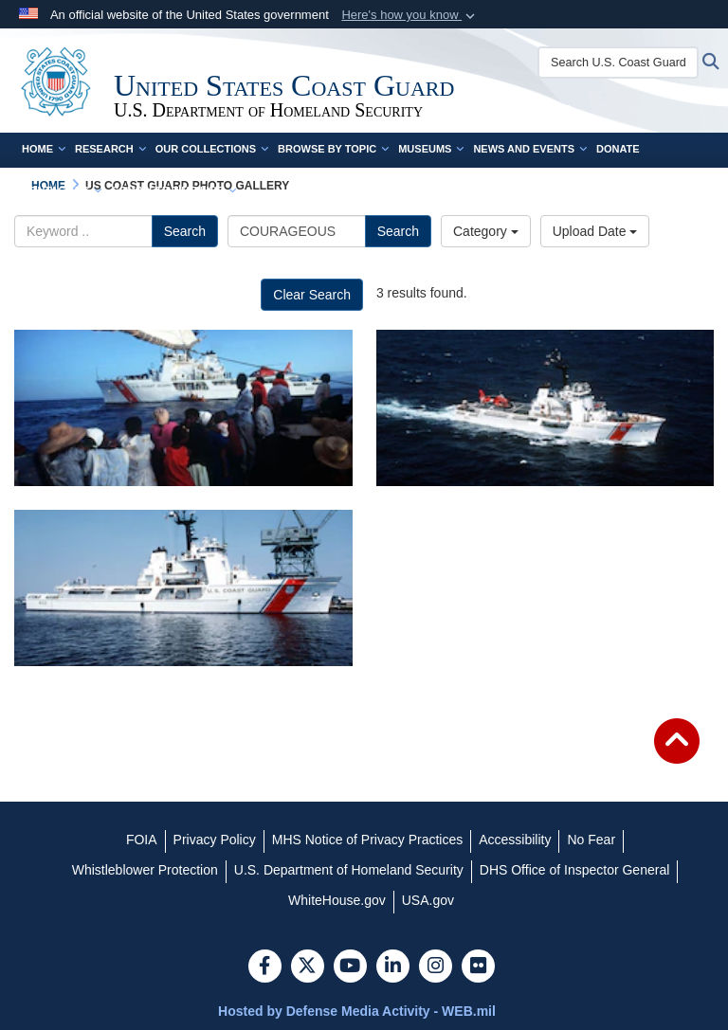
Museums (431, 148)
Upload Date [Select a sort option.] (595, 231)
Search (185, 231)
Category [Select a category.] (486, 231)
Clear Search (312, 294)
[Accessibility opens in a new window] (515, 839)
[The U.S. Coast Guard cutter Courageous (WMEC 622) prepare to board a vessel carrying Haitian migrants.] (183, 408)
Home (43, 148)
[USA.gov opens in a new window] (428, 900)
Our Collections (211, 148)
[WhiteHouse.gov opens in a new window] (337, 900)
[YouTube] (350, 967)
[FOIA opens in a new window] (141, 839)
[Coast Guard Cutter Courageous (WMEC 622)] (545, 408)
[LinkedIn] (393, 967)
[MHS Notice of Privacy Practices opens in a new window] (368, 839)
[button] (410, 15)
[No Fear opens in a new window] (591, 839)
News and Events (530, 148)
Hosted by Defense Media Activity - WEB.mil (357, 1011)
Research (110, 148)
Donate (618, 148)
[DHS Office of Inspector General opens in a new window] (575, 869)
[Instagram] (435, 967)
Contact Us (61, 190)
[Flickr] (478, 967)
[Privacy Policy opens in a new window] (214, 839)
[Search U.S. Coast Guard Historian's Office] (618, 62)
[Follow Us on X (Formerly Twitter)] (307, 967)
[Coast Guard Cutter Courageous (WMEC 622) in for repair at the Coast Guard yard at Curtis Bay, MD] (183, 588)
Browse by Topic (333, 148)
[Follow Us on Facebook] (265, 967)
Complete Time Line (173, 190)
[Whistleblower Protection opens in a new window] (145, 869)
